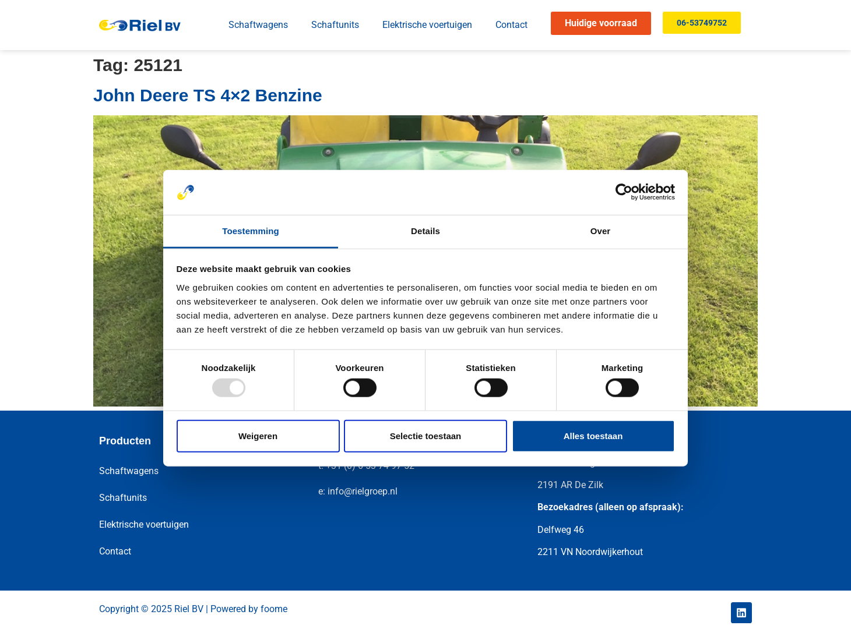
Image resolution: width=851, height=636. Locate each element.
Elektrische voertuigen (427, 24)
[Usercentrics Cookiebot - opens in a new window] (624, 192)
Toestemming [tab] (250, 231)
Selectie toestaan (426, 435)
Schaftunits (335, 24)
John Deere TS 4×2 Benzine (207, 95)
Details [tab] (425, 231)
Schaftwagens (258, 24)
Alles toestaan (593, 435)
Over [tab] (600, 231)
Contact (511, 24)
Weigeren (257, 435)
